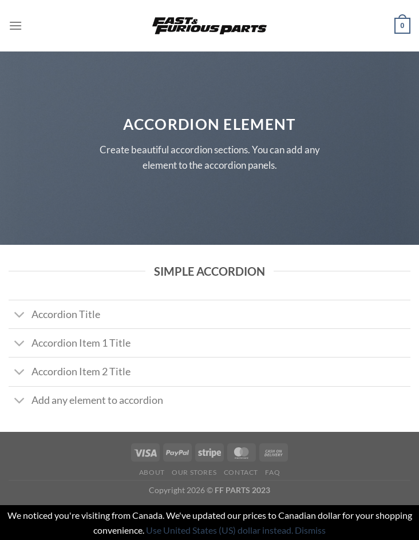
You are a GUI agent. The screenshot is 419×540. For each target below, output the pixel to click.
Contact (241, 472)
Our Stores (194, 472)
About (152, 472)
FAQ (272, 472)
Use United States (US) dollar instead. (219, 530)
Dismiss (310, 530)
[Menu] (15, 25)
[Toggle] (20, 315)
